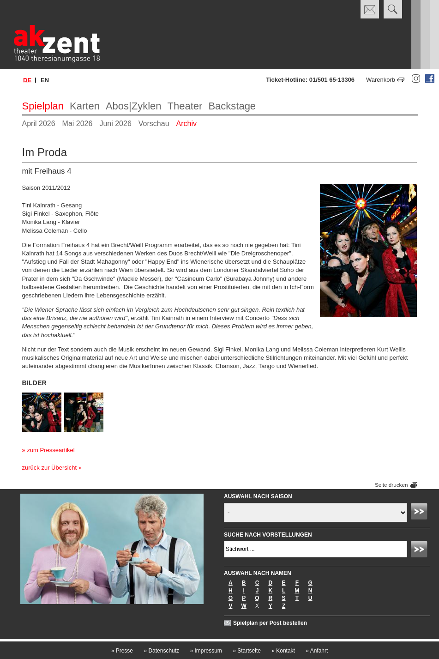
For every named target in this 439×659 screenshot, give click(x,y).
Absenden (420, 512)
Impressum (206, 650)
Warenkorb (380, 79)
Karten (85, 106)
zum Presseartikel (50, 450)
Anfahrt (317, 650)
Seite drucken (391, 485)
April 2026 (38, 123)
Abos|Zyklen (134, 106)
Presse (122, 650)
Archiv (186, 123)
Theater (185, 106)
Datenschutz (161, 650)
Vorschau (153, 123)
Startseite (247, 650)
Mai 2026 (77, 123)
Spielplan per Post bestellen (270, 623)
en (45, 80)
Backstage (232, 106)
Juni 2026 (115, 123)
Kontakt (283, 650)
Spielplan (43, 106)
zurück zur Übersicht (49, 467)
